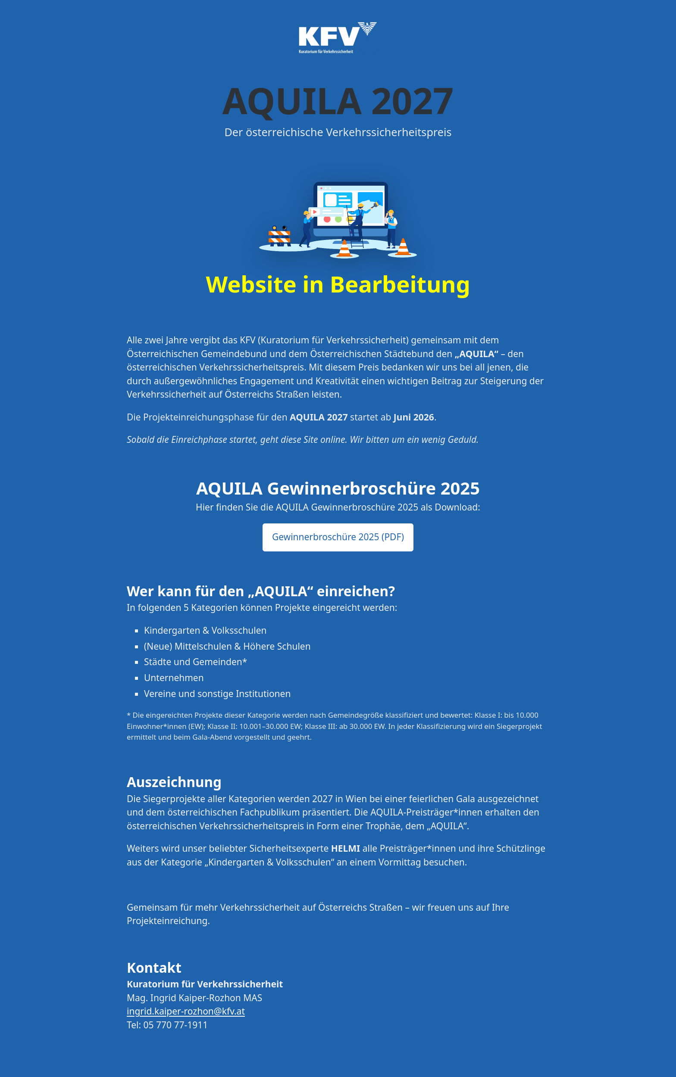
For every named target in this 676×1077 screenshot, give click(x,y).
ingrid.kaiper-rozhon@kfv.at (186, 1011)
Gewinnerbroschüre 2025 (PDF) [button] (338, 537)
